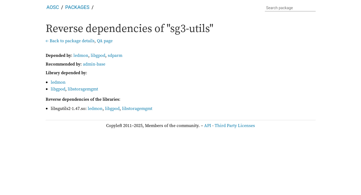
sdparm (115, 55)
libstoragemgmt (83, 89)
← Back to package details (70, 41)
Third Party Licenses (235, 125)
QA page (105, 41)
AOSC (52, 7)
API (207, 125)
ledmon (80, 55)
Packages (77, 7)
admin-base (94, 64)
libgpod (98, 55)
